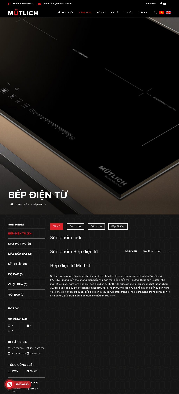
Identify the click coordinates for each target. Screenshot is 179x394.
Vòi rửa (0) (16, 294)
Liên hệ (143, 12)
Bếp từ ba (96, 226)
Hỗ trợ (101, 12)
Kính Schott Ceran (17, 390)
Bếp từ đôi (75, 226)
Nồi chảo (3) (17, 264)
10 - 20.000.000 (37, 348)
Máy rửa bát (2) (20, 254)
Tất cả (56, 226)
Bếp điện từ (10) (19, 233)
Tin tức (128, 12)
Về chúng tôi (65, 12)
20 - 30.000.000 (19, 353)
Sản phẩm (85, 12)
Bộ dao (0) (15, 274)
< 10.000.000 (18, 348)
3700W (15, 371)
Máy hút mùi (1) (19, 243)
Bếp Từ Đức (118, 226)
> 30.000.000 (36, 353)
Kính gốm (34, 389)
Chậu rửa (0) (17, 284)
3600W (33, 371)
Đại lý (114, 12)
